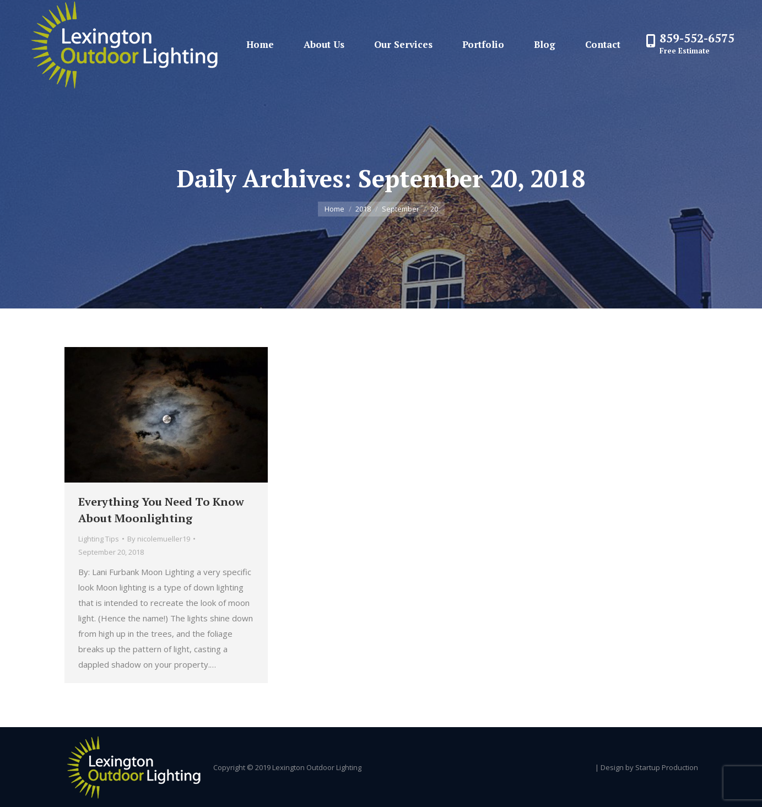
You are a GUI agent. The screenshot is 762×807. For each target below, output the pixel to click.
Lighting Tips (98, 539)
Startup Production (666, 767)
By (158, 539)
